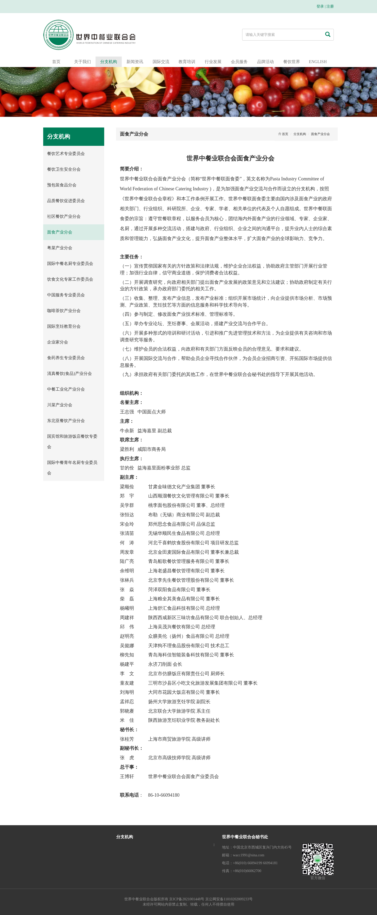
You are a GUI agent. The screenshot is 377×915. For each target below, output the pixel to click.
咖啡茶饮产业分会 (64, 310)
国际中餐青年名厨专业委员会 (72, 467)
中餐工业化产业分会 (66, 389)
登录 (320, 6)
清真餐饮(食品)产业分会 (69, 373)
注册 (330, 6)
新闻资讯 (134, 61)
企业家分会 (57, 342)
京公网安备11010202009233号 (229, 899)
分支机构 (108, 61)
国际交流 (161, 61)
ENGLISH (318, 61)
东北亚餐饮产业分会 (66, 420)
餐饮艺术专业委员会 (66, 153)
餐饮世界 (291, 61)
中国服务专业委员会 (66, 295)
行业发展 (213, 61)
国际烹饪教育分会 (64, 326)
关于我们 (82, 61)
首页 (56, 61)
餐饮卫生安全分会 (64, 169)
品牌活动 (265, 61)
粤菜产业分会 (59, 248)
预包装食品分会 (61, 185)
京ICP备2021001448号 (186, 899)
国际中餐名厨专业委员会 (70, 263)
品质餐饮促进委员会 (66, 200)
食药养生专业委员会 (66, 358)
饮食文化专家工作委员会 (70, 279)
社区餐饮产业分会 (64, 216)
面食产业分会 (59, 232)
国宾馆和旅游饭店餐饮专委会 (72, 441)
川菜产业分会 (59, 405)
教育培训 (187, 61)
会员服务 (239, 61)
